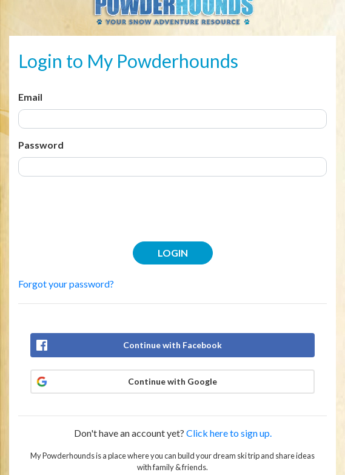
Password (41, 144)
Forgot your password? (66, 283)
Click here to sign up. (229, 433)
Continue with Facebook (172, 345)
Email (30, 97)
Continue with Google (172, 381)
